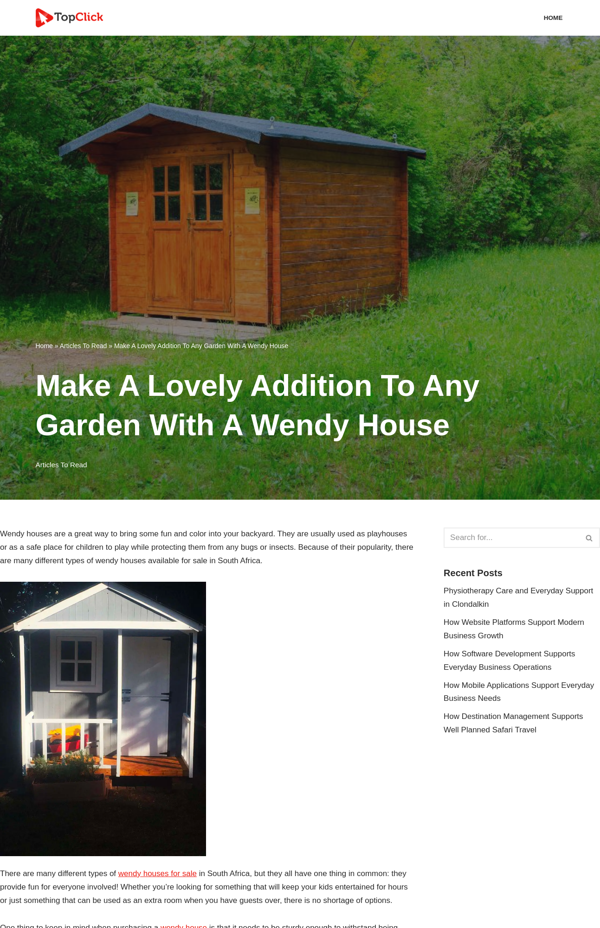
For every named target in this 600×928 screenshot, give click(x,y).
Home (553, 17)
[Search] (511, 538)
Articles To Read (83, 346)
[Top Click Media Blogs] (72, 17)
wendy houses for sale (157, 873)
